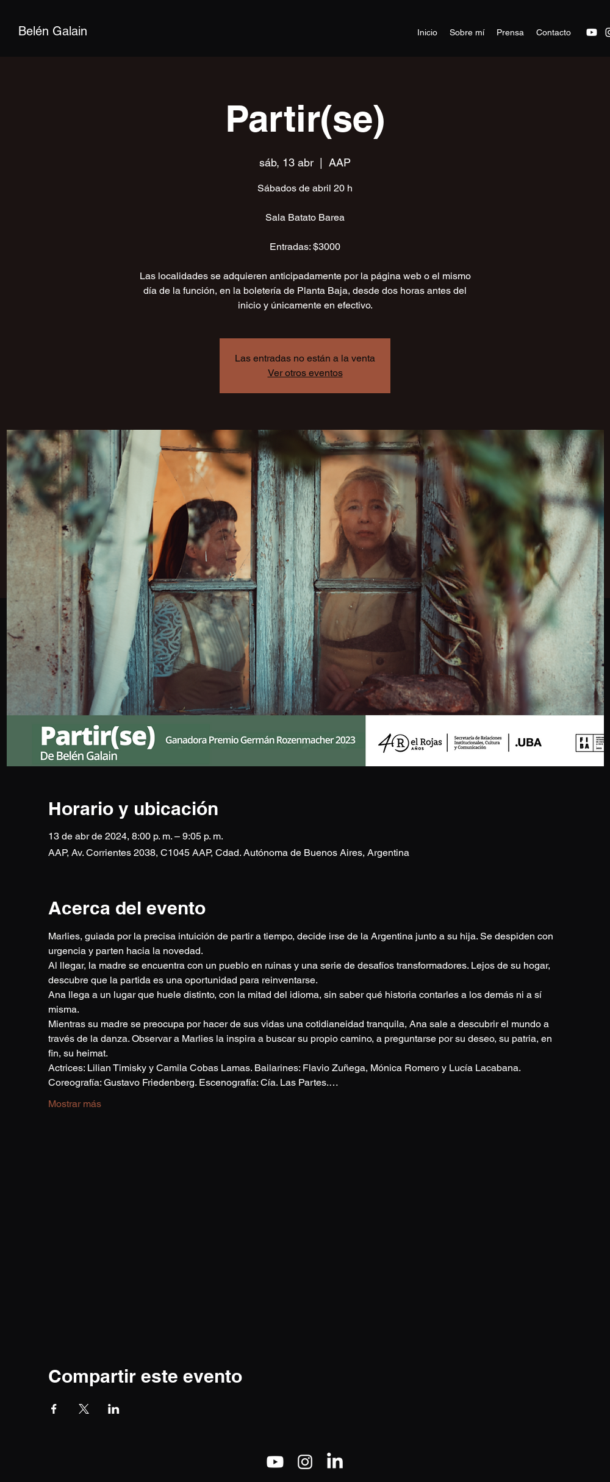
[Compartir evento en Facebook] (54, 1409)
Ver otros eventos (305, 373)
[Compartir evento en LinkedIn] (114, 1409)
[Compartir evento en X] (84, 1409)
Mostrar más (74, 1104)
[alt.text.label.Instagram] (305, 1462)
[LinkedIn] (335, 1462)
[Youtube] (592, 32)
